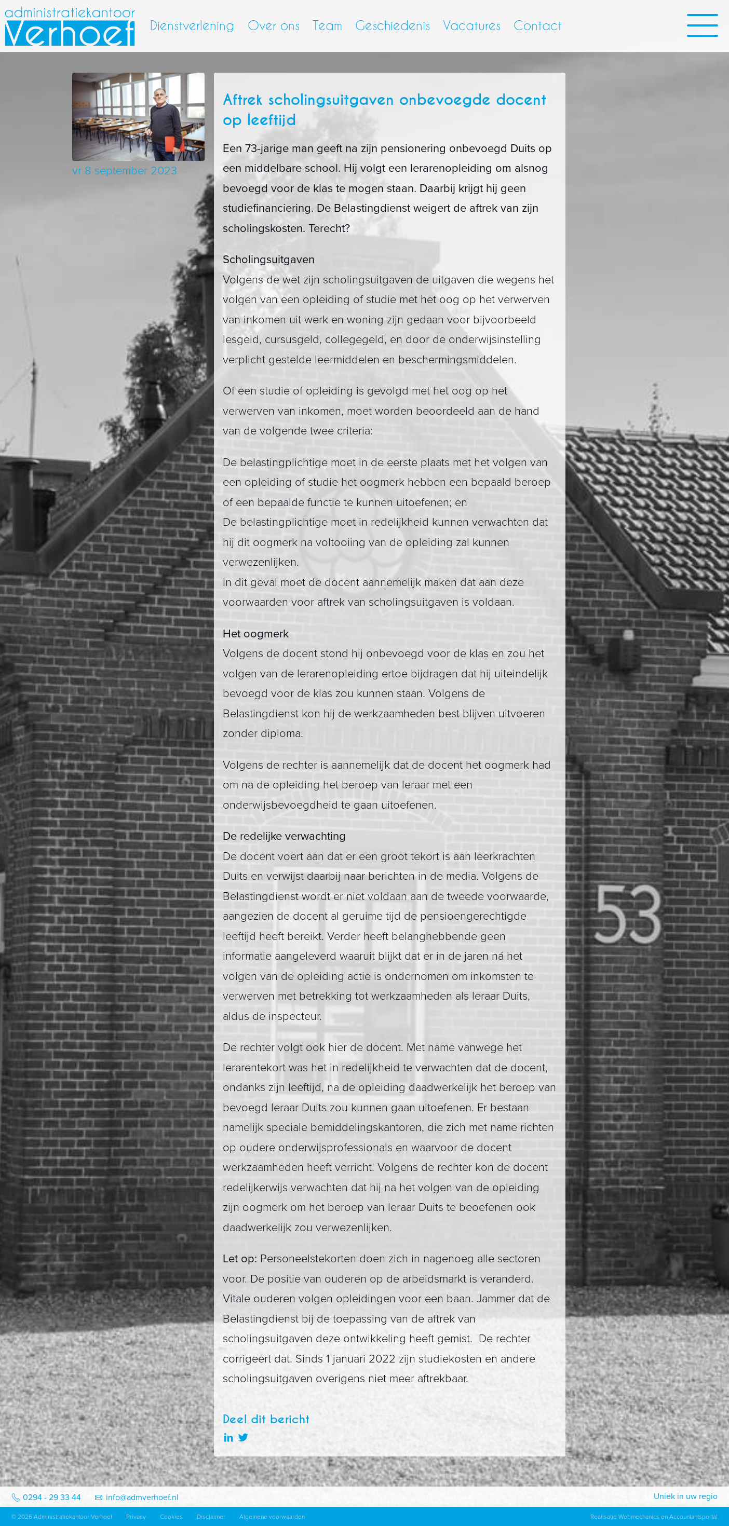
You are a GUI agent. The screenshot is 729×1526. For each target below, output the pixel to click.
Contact (538, 25)
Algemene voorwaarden (272, 1516)
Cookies (171, 1516)
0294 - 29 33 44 (52, 1497)
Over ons (274, 25)
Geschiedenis (392, 25)
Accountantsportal (693, 1516)
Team (327, 25)
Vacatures (472, 25)
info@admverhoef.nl (142, 1497)
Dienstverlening (192, 25)
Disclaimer (211, 1516)
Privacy (136, 1516)
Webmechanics (638, 1516)
